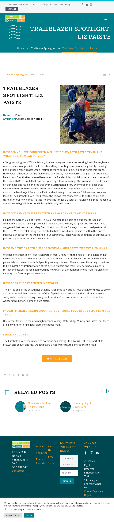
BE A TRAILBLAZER (57, 358)
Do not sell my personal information (24, 509)
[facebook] (85, 452)
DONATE (12, 8)
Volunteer (41, 453)
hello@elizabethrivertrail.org (22, 4)
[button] (102, 391)
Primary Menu (105, 19)
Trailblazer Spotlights (15, 74)
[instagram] (91, 452)
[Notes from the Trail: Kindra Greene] (21, 406)
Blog (50, 456)
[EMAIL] (69, 472)
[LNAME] (69, 464)
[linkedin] (97, 452)
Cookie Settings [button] (13, 515)
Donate (40, 446)
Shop (51, 463)
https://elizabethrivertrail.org (56, 4)
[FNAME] (69, 458)
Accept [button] (29, 515)
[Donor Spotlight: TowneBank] (66, 406)
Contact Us (18, 470)
